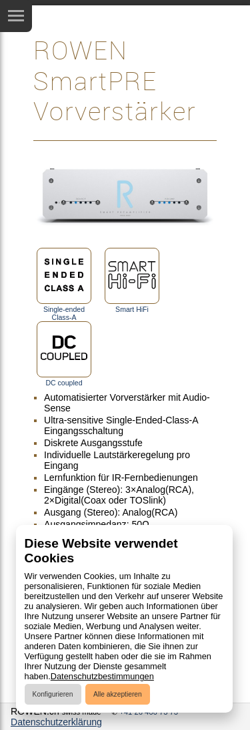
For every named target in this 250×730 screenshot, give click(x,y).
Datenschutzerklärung (56, 722)
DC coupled (64, 354)
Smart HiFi (132, 280)
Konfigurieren (53, 694)
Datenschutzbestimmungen (102, 676)
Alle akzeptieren (117, 694)
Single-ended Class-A (64, 284)
